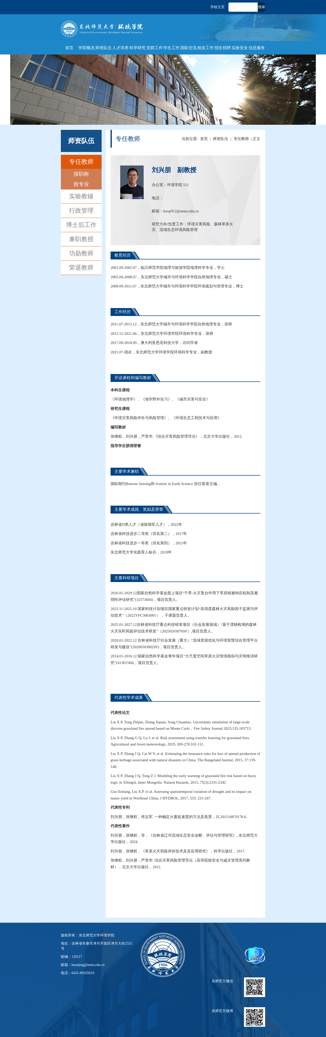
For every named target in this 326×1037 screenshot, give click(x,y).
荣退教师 (81, 267)
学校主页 (217, 7)
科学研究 (137, 48)
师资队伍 (103, 48)
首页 (69, 48)
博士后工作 (81, 225)
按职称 (81, 174)
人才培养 (120, 48)
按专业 (81, 184)
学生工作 (171, 48)
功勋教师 (81, 253)
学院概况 (86, 48)
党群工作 (154, 48)
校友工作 (205, 48)
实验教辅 (81, 196)
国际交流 (188, 48)
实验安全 (240, 48)
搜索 (261, 7)
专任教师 (81, 161)
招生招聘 (222, 48)
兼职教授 (81, 239)
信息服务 (257, 48)
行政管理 (81, 210)
